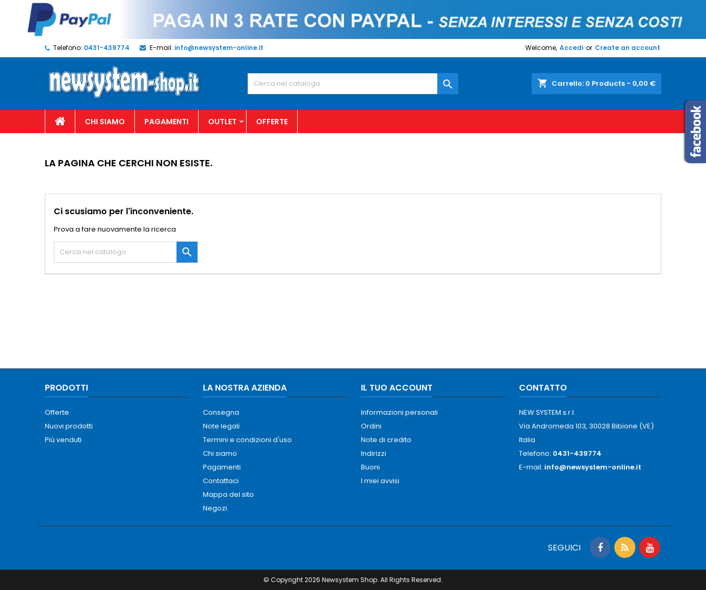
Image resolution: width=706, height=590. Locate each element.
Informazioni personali (399, 412)
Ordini (371, 426)
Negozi (215, 508)
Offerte (272, 121)
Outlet (222, 121)
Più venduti (63, 440)
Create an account (627, 47)
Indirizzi (373, 453)
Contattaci (221, 481)
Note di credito (386, 440)
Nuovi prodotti (69, 426)
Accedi (571, 47)
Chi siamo (105, 121)
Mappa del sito (228, 494)
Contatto (543, 388)
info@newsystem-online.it (218, 47)
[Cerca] (353, 83)
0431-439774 (107, 47)
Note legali (221, 426)
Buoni (370, 467)
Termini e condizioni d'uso (247, 440)
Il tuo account (397, 388)
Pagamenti (166, 121)
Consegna (221, 412)
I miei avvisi (380, 481)
